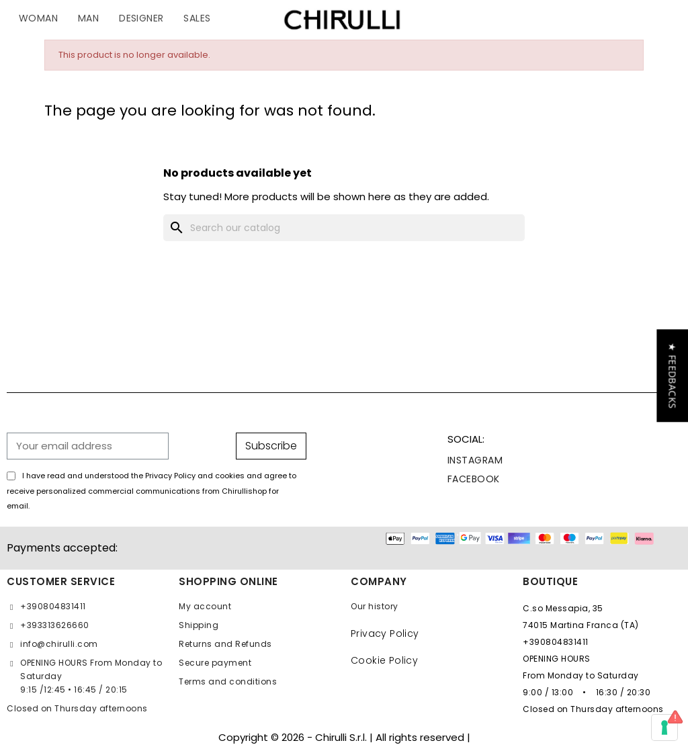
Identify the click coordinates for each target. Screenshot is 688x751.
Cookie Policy (384, 660)
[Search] (344, 227)
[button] (672, 375)
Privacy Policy (385, 633)
